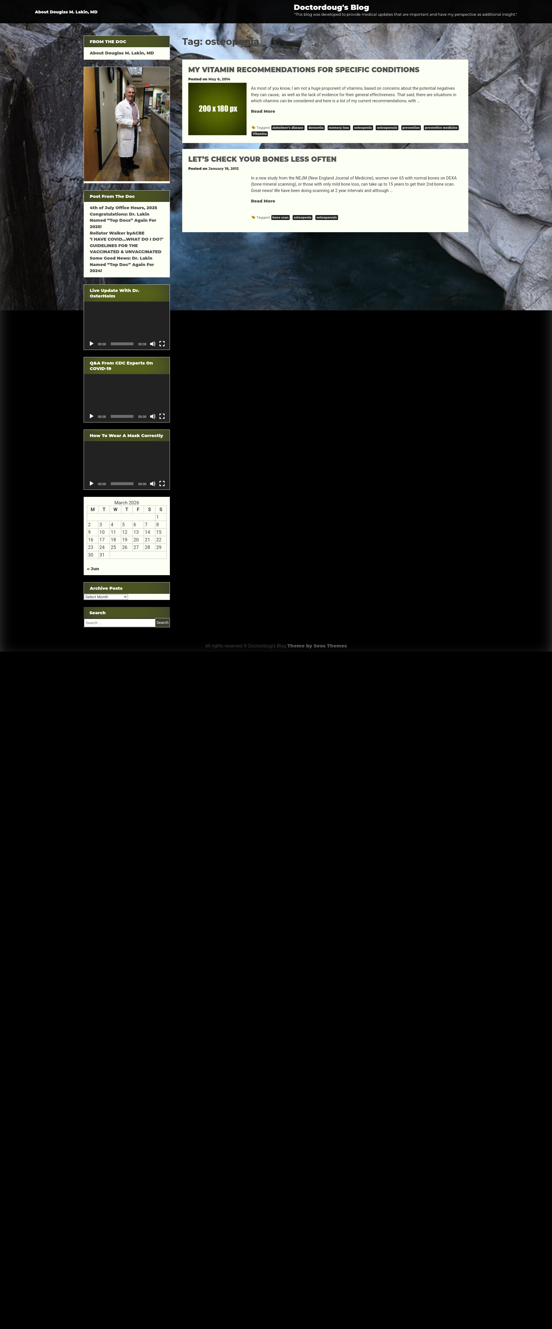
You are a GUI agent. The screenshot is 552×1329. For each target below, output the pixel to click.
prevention (411, 128)
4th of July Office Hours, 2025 (123, 207)
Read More (263, 111)
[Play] (91, 344)
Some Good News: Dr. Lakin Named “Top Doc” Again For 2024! (122, 264)
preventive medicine (441, 128)
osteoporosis (387, 128)
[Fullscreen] (162, 344)
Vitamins (260, 134)
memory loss (339, 128)
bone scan (281, 217)
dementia (316, 128)
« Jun (93, 568)
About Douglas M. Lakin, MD (66, 12)
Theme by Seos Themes (317, 646)
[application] (127, 326)
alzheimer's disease (288, 128)
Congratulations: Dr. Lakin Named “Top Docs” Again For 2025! (123, 220)
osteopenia (363, 128)
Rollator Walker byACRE (117, 233)
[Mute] (153, 344)
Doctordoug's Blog (331, 7)
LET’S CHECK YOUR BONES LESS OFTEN (262, 159)
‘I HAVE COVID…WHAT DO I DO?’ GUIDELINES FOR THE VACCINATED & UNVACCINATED (126, 245)
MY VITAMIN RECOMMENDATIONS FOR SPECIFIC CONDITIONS (303, 70)
